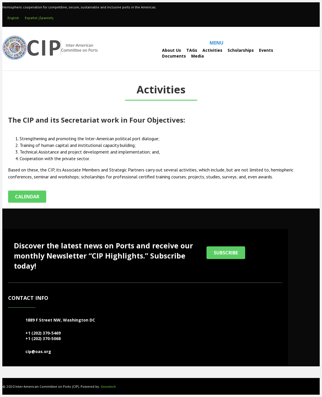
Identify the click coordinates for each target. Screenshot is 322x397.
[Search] (146, 52)
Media (197, 56)
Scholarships (241, 50)
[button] (225, 252)
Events (266, 50)
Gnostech (108, 386)
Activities (212, 50)
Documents (174, 56)
